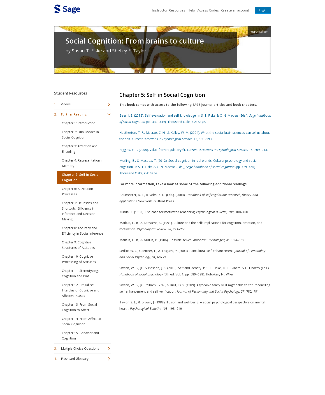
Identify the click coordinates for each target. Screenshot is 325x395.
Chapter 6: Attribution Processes (77, 191)
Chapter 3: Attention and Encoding (80, 149)
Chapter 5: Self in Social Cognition (80, 177)
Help (191, 10)
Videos (66, 104)
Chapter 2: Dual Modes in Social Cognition (80, 134)
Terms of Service (188, 378)
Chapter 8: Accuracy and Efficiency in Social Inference (82, 231)
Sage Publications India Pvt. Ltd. (119, 378)
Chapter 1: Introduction (78, 123)
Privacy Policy (241, 378)
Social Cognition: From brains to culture (134, 40)
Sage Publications (80, 378)
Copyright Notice (216, 378)
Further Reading (73, 114)
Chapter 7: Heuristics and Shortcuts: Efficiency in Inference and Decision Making (80, 211)
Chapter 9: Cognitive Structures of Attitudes (78, 245)
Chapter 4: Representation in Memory (82, 163)
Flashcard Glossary (74, 358)
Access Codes (208, 10)
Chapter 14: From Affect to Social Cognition (81, 321)
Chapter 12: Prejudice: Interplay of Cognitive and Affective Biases (80, 290)
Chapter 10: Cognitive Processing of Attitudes (79, 259)
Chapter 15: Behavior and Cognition (80, 335)
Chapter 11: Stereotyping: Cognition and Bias (80, 273)
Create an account (235, 10)
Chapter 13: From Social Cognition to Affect (79, 307)
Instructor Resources (168, 10)
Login (262, 10)
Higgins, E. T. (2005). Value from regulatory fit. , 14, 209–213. (193, 150)
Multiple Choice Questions (80, 348)
